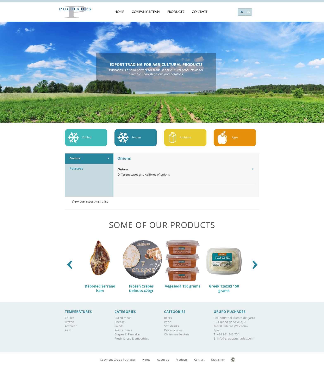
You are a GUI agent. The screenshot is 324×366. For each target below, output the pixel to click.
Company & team (146, 12)
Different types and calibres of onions (186, 171)
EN (241, 12)
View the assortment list (90, 201)
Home (119, 12)
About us (163, 359)
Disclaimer (218, 359)
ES (248, 12)
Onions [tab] (74, 158)
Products (175, 12)
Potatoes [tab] (76, 168)
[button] (70, 265)
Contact (199, 12)
